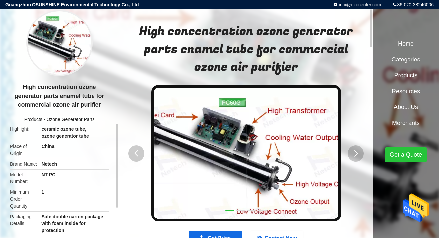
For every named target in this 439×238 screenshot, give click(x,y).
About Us (406, 107)
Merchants (406, 123)
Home (406, 43)
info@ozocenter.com (359, 4)
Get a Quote (406, 154)
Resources (406, 91)
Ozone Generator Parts (70, 119)
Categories (405, 59)
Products (33, 119)
